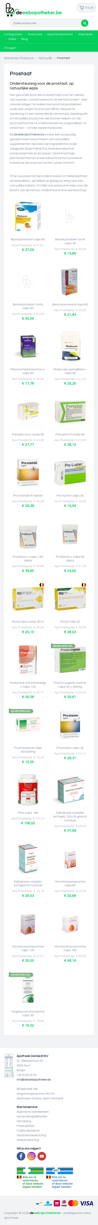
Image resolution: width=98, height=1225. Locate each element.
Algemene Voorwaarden (33, 1111)
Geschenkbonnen (60, 34)
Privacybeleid (25, 1125)
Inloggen (10, 47)
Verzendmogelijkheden (32, 1116)
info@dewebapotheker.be (34, 1079)
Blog (24, 39)
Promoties (35, 34)
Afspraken (85, 34)
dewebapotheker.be (19, 58)
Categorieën (13, 34)
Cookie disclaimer (28, 1130)
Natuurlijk (45, 58)
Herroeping (24, 1121)
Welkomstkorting (28, 1140)
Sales (12, 39)
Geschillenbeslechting (31, 1135)
